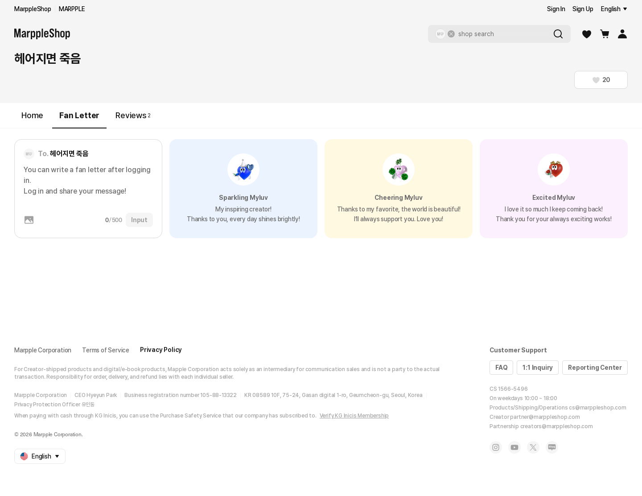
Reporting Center (595, 367)
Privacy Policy (161, 349)
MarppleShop (32, 8)
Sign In (556, 8)
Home (32, 115)
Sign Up (582, 8)
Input (139, 219)
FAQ (501, 367)
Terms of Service (105, 350)
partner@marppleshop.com (545, 417)
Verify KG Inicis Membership (354, 416)
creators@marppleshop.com (556, 426)
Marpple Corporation (42, 350)
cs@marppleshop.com (597, 408)
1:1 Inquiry (538, 367)
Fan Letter (79, 119)
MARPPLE (72, 8)
